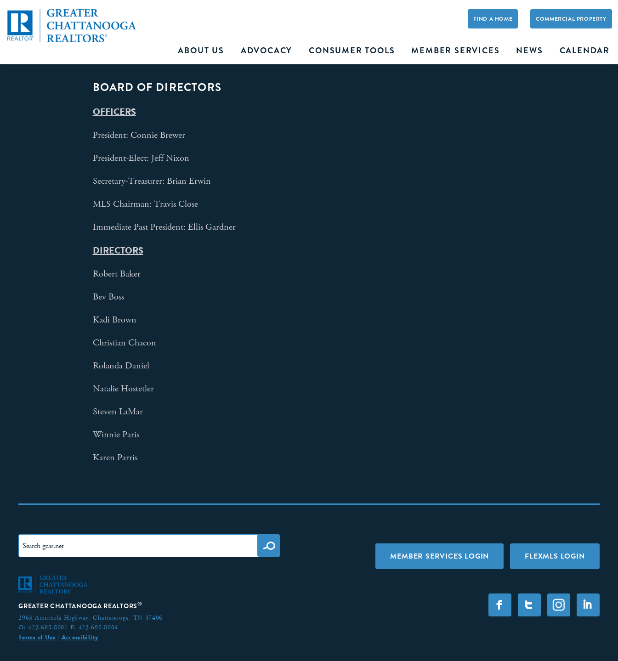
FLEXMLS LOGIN (554, 556)
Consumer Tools (352, 50)
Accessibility (80, 637)
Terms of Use (36, 637)
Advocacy (266, 50)
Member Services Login (439, 556)
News (529, 50)
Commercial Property (571, 19)
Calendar (585, 50)
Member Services (455, 50)
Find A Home (493, 19)
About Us (201, 50)
